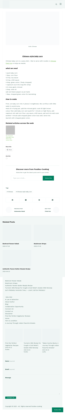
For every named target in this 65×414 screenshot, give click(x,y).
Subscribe (48, 178)
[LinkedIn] (52, 200)
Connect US (9, 309)
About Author (10, 302)
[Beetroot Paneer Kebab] (17, 233)
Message (8, 377)
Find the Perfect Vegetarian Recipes (17, 316)
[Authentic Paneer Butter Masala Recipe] (17, 258)
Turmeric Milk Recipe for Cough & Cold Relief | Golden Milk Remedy (28, 288)
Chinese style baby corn (24, 191)
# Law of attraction (12, 299)
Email (10, 369)
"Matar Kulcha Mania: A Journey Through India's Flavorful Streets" (50, 345)
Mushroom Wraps (40, 243)
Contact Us (10, 397)
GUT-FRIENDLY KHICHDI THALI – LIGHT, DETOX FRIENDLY (25, 290)
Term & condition (11, 321)
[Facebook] (12, 200)
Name (10, 361)
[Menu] (60, 4)
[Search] (56, 4)
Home (7, 318)
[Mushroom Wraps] (48, 233)
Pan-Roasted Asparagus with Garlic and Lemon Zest (10, 138)
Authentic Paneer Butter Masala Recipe (16, 269)
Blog (6, 304)
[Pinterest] (39, 200)
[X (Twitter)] (26, 200)
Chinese (10, 191)
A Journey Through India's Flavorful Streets (20, 323)
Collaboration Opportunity (14, 306)
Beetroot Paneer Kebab (11, 243)
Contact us (9, 311)
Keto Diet (8, 297)
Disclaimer (9, 313)
